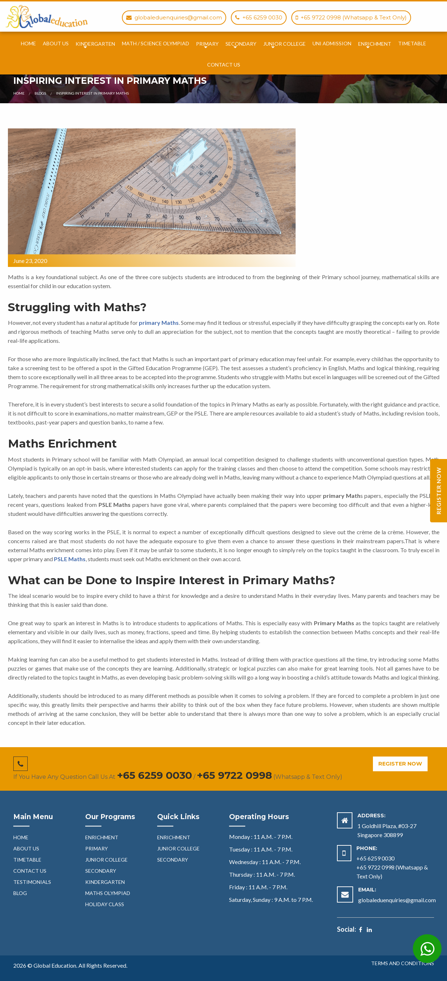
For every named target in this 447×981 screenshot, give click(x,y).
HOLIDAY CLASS (104, 904)
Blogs (40, 93)
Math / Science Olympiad (155, 43)
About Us (56, 43)
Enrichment (374, 44)
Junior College (284, 44)
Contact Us (223, 65)
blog (20, 893)
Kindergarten (95, 44)
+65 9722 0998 (234, 775)
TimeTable (412, 43)
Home (28, 43)
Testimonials (32, 882)
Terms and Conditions (402, 963)
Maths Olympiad (107, 893)
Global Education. (55, 965)
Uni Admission (332, 43)
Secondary (240, 44)
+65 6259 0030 (154, 775)
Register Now (400, 763)
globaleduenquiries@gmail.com (397, 899)
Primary (207, 44)
